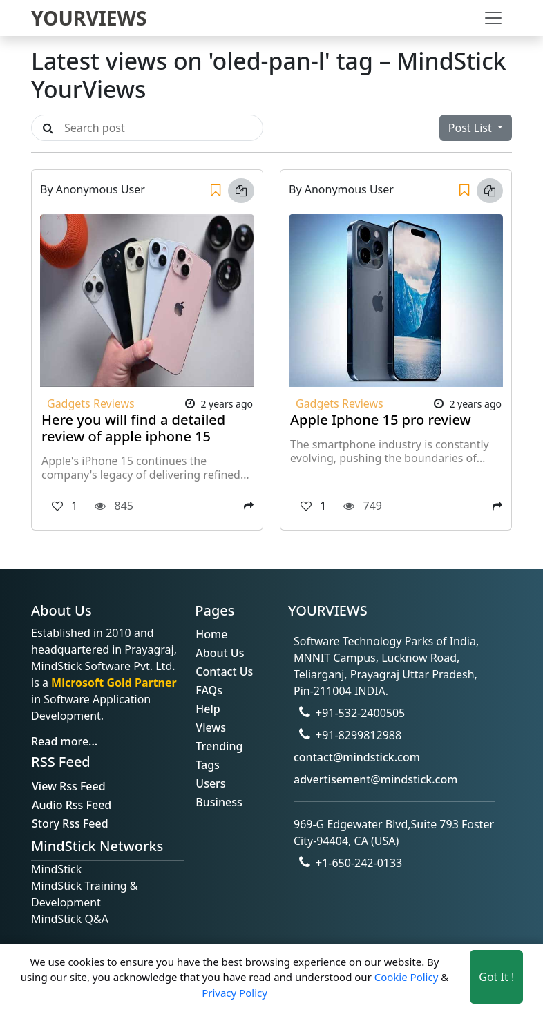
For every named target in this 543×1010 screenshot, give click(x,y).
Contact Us (224, 671)
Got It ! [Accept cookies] (496, 976)
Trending (219, 746)
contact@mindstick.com (357, 757)
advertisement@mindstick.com (375, 779)
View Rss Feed (69, 786)
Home (211, 634)
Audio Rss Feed (71, 804)
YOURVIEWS (89, 18)
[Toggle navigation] (493, 18)
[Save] (215, 190)
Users (210, 783)
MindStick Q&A (69, 918)
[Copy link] (241, 190)
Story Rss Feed (70, 823)
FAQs (209, 690)
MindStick (56, 869)
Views (211, 727)
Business (219, 802)
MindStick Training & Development (84, 894)
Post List (471, 127)
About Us (220, 652)
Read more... (64, 741)
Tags (208, 764)
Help (208, 708)
